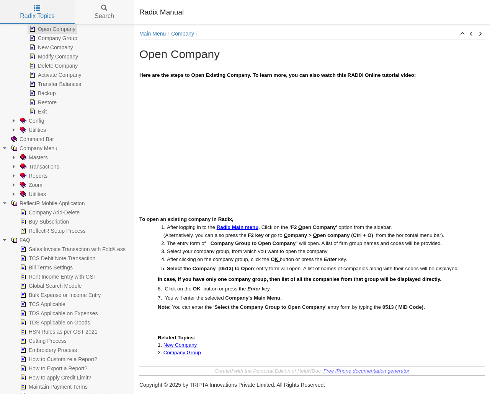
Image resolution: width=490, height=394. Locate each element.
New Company (50, 47)
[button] (462, 34)
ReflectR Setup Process (52, 230)
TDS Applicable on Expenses (58, 313)
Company (182, 34)
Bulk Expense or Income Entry (60, 295)
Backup (42, 93)
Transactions (39, 166)
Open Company (51, 29)
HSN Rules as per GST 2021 (58, 331)
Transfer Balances (54, 84)
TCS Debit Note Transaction (57, 258)
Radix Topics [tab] (37, 12)
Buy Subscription (44, 221)
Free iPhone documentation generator (366, 371)
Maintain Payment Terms (53, 386)
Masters (33, 157)
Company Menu (33, 148)
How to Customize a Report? (58, 359)
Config (31, 120)
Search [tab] (104, 12)
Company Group (52, 38)
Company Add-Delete (49, 212)
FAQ (20, 240)
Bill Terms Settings (46, 267)
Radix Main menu (238, 227)
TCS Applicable (42, 304)
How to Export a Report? (53, 368)
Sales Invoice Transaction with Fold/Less (72, 249)
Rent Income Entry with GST (57, 276)
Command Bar (32, 139)
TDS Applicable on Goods (54, 322)
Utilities (32, 130)
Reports (33, 175)
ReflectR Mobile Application (47, 203)
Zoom (30, 185)
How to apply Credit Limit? (55, 377)
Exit (37, 111)
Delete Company (53, 65)
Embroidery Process (48, 350)
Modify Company (53, 56)
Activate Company (55, 74)
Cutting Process (43, 340)
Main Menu (152, 34)
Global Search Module (50, 285)
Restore (42, 102)
